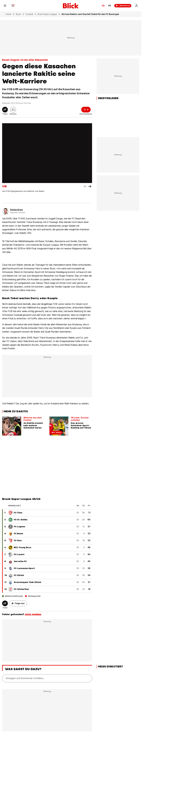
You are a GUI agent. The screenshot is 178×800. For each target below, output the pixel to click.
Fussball (29, 14)
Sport (18, 14)
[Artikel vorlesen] (13, 109)
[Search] (13, 6)
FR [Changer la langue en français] (109, 6)
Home (8, 14)
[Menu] (5, 6)
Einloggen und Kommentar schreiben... (25, 678)
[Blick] (71, 6)
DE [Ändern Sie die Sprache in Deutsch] (103, 6)
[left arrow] (90, 186)
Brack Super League (47, 14)
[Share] (5, 109)
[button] (18, 603)
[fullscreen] (47, 153)
